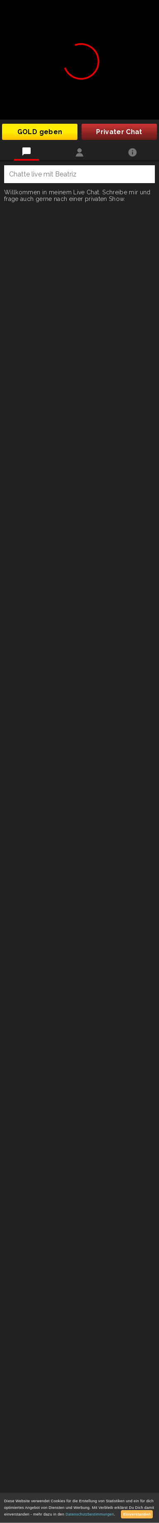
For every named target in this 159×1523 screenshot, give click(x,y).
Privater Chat (119, 132)
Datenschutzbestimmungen (89, 1514)
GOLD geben (40, 132)
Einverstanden (137, 1514)
